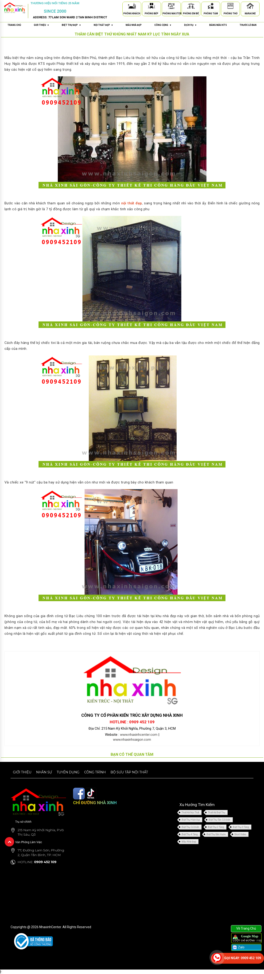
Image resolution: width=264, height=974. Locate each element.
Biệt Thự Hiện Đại (191, 819)
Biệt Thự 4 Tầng (190, 834)
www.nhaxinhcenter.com (138, 734)
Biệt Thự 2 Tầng (216, 827)
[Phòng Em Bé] (191, 6)
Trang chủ (14, 25)
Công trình (95, 772)
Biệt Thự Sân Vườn (216, 834)
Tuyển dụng (68, 772)
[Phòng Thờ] (230, 6)
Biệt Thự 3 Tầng (241, 827)
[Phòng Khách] (131, 6)
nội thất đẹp (131, 203)
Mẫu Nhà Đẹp (189, 841)
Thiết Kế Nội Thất (190, 812)
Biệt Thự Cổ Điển (190, 827)
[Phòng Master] (171, 6)
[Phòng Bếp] (151, 6)
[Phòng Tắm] (210, 6)
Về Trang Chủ (246, 928)
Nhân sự (44, 772)
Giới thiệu (22, 772)
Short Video (240, 834)
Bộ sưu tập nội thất (129, 772)
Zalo (238, 947)
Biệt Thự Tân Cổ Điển (219, 819)
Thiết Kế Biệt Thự (216, 812)
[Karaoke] (250, 6)
